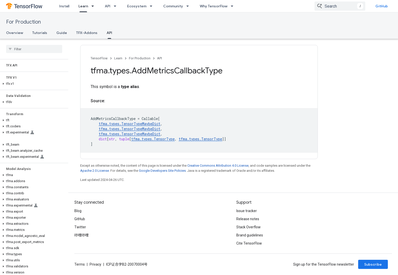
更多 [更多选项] (124, 32)
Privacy (95, 264)
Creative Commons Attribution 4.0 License (217, 165)
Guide (61, 32)
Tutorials (39, 32)
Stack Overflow (248, 227)
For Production (23, 22)
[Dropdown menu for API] (116, 6)
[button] (33, 84)
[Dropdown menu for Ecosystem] (152, 6)
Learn (118, 58)
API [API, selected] (109, 32)
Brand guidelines (249, 235)
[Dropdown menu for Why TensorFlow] (233, 6)
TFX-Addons (86, 32)
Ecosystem (136, 6)
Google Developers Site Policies (162, 171)
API (107, 6)
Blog (77, 211)
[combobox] (339, 6)
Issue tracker (246, 211)
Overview (14, 32)
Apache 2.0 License (94, 171)
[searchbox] (34, 49)
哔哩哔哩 (81, 235)
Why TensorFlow (213, 6)
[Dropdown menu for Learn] (94, 6)
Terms (79, 264)
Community (173, 6)
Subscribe (373, 264)
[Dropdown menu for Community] (189, 6)
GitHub (381, 6)
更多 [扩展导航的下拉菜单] (247, 6)
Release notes (247, 219)
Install (64, 6)
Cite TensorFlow (249, 243)
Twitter (80, 227)
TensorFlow (99, 58)
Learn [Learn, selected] (83, 6)
